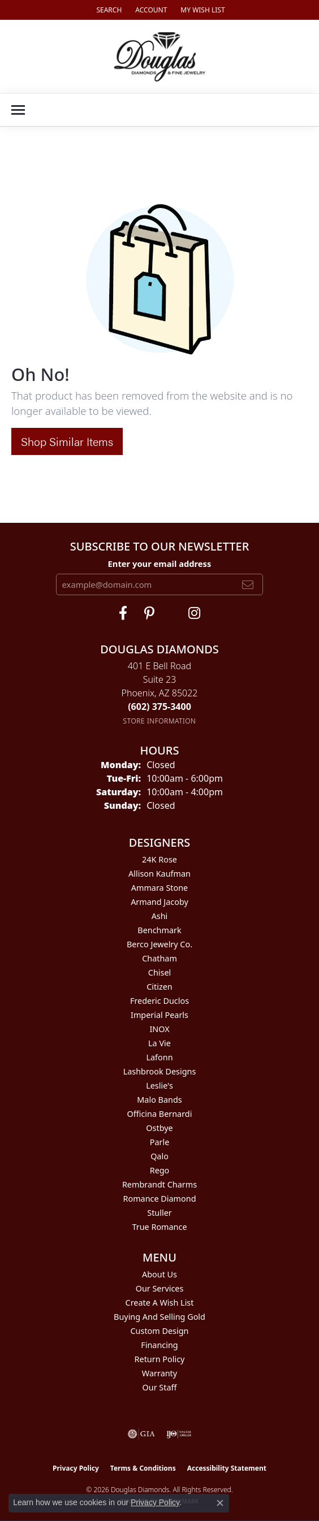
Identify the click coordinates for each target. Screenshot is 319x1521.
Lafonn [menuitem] (159, 1057)
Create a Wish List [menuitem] (160, 1302)
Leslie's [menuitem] (159, 1085)
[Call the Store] (159, 706)
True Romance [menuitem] (159, 1226)
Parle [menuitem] (160, 1142)
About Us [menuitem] (159, 1274)
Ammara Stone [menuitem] (159, 887)
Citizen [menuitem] (159, 986)
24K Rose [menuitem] (159, 859)
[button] (108, 10)
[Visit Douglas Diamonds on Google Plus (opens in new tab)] (194, 613)
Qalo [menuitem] (159, 1156)
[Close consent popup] (220, 1503)
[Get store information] (159, 721)
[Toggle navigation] (18, 110)
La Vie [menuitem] (159, 1043)
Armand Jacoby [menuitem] (159, 901)
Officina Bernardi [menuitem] (159, 1113)
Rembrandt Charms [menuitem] (159, 1184)
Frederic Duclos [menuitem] (159, 1000)
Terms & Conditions (143, 1468)
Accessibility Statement (226, 1468)
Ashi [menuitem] (160, 916)
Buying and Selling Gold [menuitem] (159, 1316)
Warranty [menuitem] (159, 1373)
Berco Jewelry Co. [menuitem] (159, 944)
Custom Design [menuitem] (160, 1330)
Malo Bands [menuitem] (159, 1099)
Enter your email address (160, 563)
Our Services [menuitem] (160, 1288)
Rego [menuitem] (160, 1170)
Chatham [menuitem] (159, 958)
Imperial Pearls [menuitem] (159, 1014)
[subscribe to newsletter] (247, 584)
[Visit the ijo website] (179, 1433)
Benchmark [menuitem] (159, 930)
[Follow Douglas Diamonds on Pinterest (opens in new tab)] (149, 613)
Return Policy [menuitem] (160, 1359)
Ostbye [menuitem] (159, 1128)
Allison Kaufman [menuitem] (159, 873)
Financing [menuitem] (159, 1345)
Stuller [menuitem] (159, 1212)
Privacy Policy (76, 1468)
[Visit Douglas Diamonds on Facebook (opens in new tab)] (123, 613)
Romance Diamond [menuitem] (159, 1198)
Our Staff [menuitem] (160, 1387)
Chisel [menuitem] (159, 972)
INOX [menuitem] (159, 1029)
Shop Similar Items (67, 441)
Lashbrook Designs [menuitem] (159, 1071)
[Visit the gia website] (141, 1433)
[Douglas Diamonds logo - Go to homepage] (159, 56)
